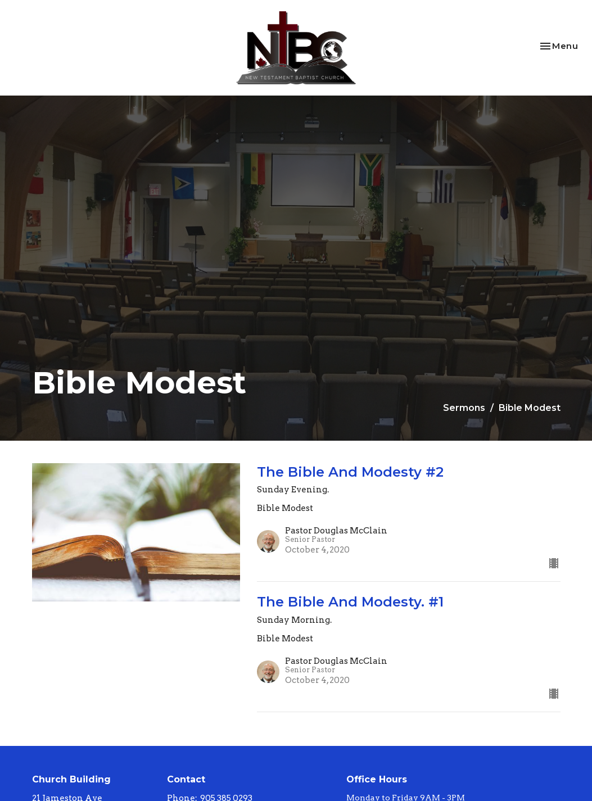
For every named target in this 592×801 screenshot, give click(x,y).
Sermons (464, 407)
